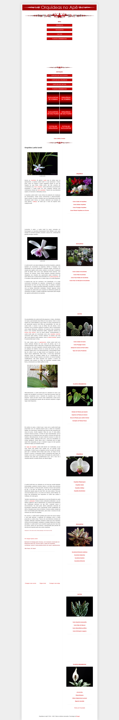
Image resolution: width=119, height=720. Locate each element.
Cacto (80, 622)
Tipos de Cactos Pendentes (80, 350)
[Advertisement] (59, 53)
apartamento (42, 342)
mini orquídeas (41, 190)
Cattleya (35, 201)
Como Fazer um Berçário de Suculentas (80, 280)
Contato (63, 138)
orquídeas (33, 180)
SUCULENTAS (79, 243)
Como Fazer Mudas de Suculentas (79, 277)
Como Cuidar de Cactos (80, 341)
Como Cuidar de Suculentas (80, 271)
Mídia (59, 138)
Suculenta (79, 552)
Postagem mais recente (30, 583)
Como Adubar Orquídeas (79, 204)
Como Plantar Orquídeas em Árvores (79, 210)
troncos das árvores (30, 332)
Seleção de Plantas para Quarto (80, 411)
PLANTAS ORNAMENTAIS (79, 384)
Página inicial (43, 583)
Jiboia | (79, 698)
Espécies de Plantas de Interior (80, 414)
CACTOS (79, 314)
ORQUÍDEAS (79, 173)
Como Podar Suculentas (79, 274)
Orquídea (80, 482)
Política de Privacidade (79, 708)
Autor (55, 138)
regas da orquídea (31, 446)
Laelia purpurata (54, 276)
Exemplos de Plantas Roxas (80, 420)
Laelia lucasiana (52, 337)
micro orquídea (38, 186)
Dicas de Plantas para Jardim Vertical (79, 417)
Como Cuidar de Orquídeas (79, 201)
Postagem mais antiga (54, 583)
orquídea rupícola (55, 334)
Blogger (78, 716)
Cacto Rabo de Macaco (79, 625)
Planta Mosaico (79, 695)
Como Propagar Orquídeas (79, 207)
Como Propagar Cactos (80, 344)
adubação (32, 501)
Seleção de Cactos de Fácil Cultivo (79, 347)
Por (31, 538)
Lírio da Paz (80, 692)
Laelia (44, 180)
